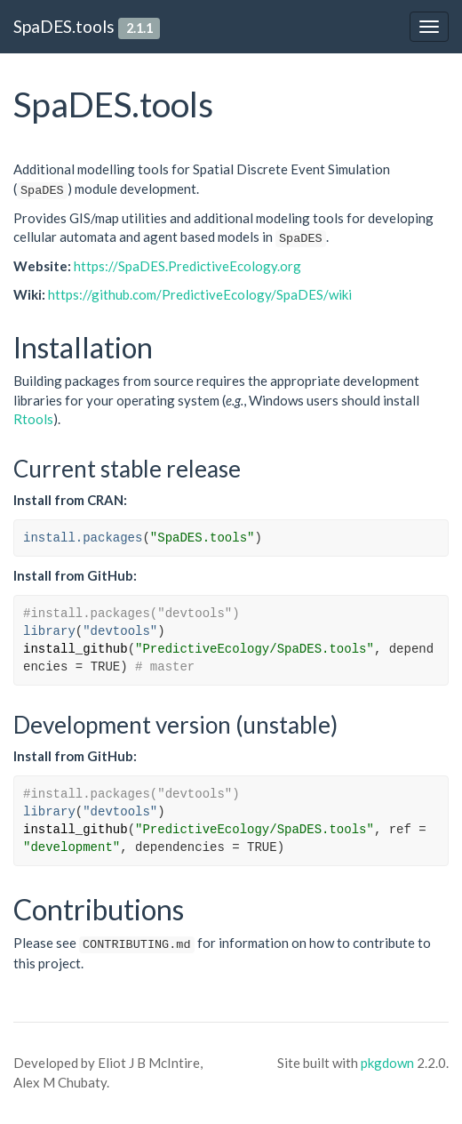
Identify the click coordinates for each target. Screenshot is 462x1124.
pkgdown (387, 1063)
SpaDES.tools (64, 26)
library (49, 631)
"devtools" (120, 631)
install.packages (82, 538)
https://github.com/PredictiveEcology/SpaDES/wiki (200, 294)
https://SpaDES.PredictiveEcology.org (187, 266)
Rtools (33, 419)
